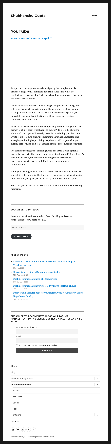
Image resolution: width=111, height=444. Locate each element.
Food (15, 409)
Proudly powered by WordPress (41, 437)
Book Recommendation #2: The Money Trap (35, 279)
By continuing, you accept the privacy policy (36, 345)
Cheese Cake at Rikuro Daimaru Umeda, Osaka (36, 272)
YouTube (17, 397)
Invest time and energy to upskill (31, 38)
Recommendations (21, 384)
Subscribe (21, 236)
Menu (95, 16)
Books (16, 403)
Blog (13, 372)
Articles (16, 390)
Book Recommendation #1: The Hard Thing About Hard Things (44, 286)
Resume (15, 421)
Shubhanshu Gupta (28, 16)
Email (18, 336)
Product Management (22, 378)
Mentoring (16, 415)
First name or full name (26, 327)
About (14, 366)
